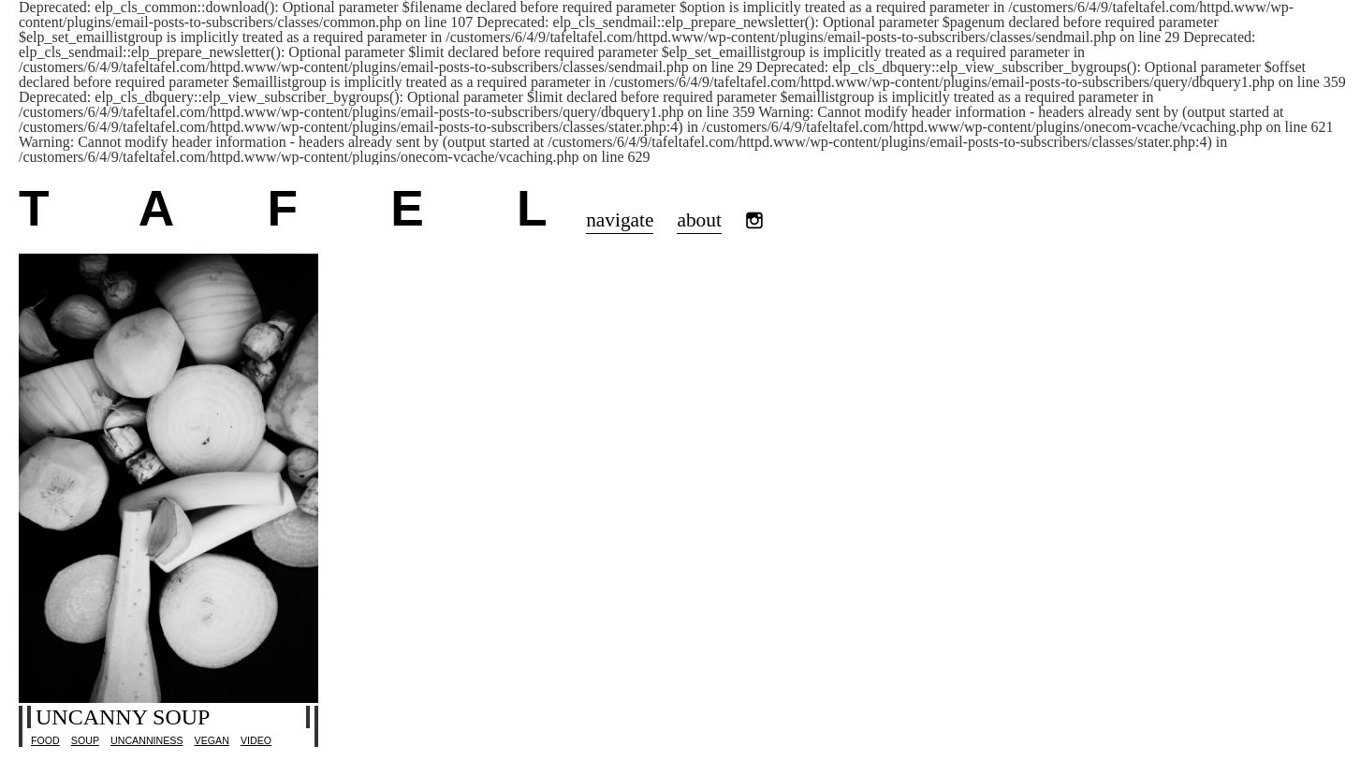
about (699, 220)
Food (45, 740)
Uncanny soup (123, 717)
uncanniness (146, 740)
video (256, 740)
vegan (212, 740)
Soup (85, 740)
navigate (619, 220)
